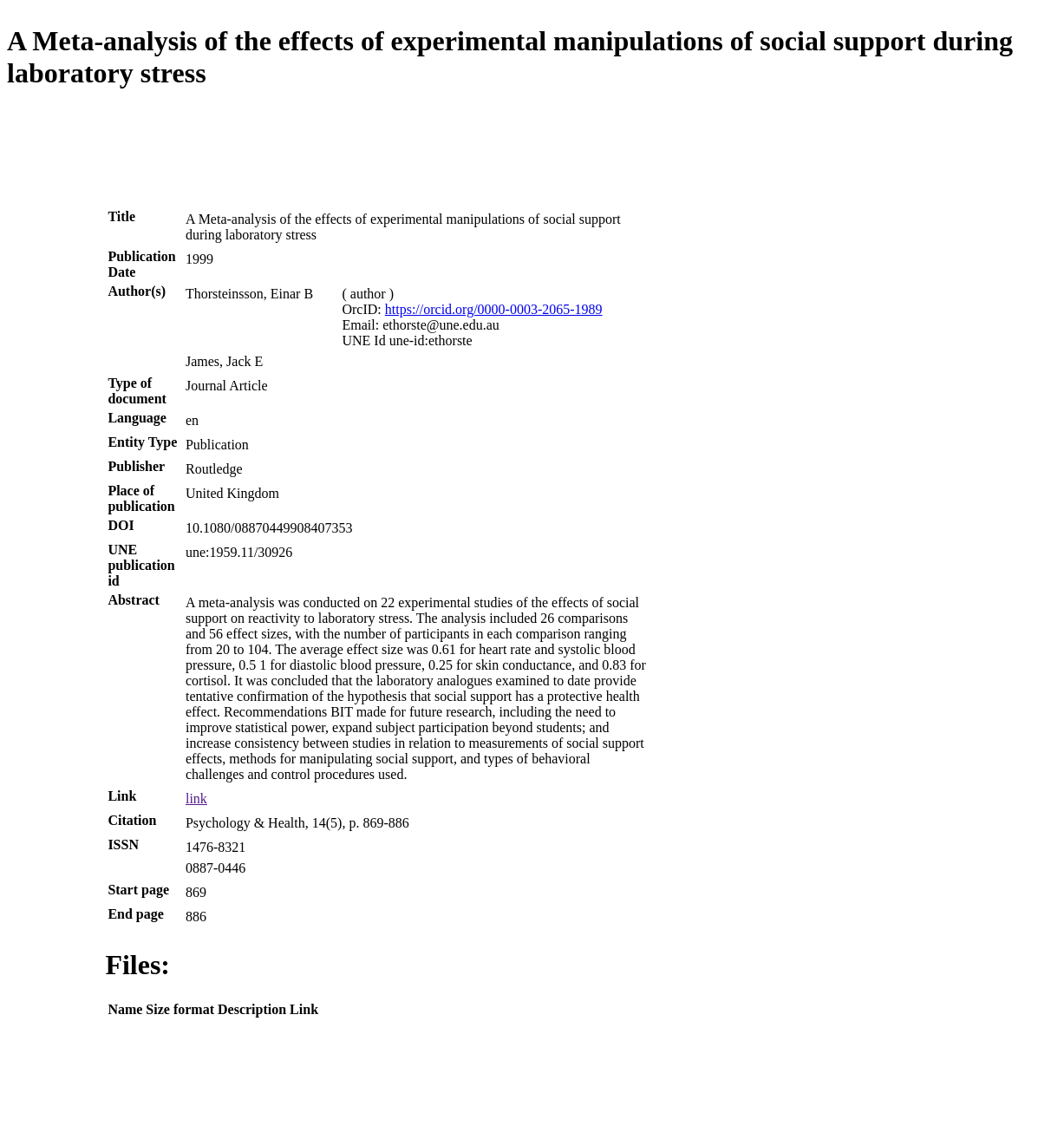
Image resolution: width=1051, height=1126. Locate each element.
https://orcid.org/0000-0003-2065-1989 (494, 309)
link (196, 798)
